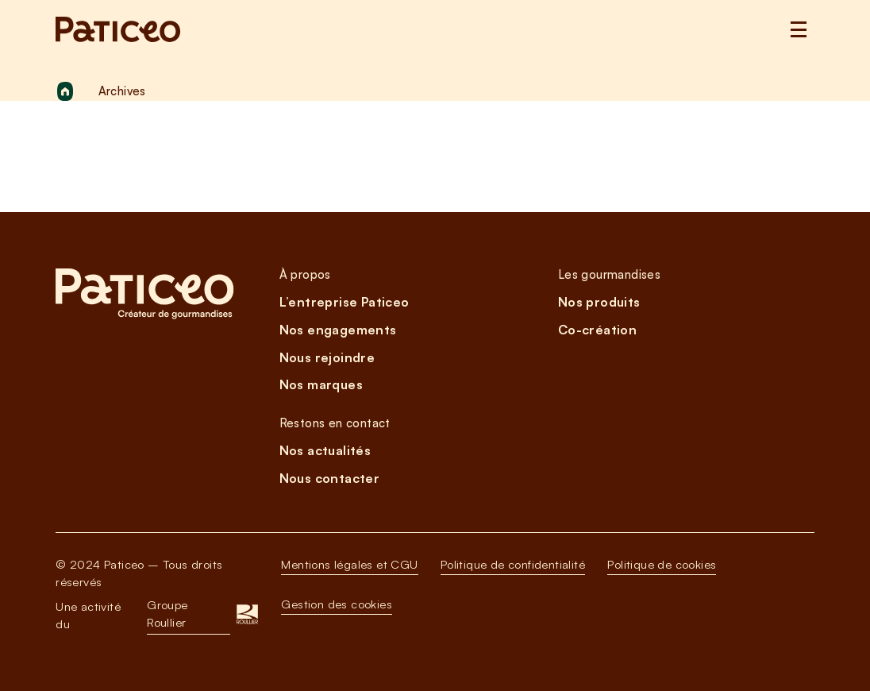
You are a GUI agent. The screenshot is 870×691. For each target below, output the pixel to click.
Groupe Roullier (167, 613)
